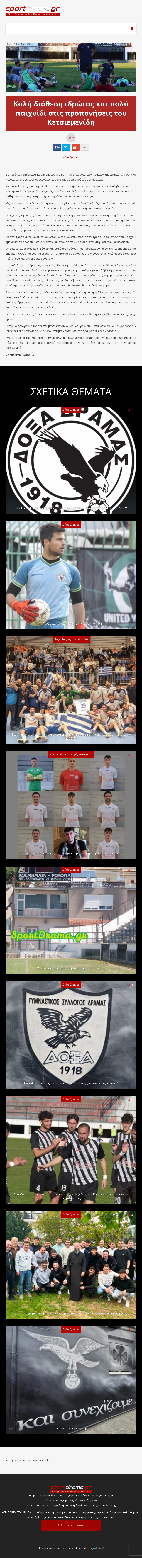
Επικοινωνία (74, 1525)
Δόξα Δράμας (71, 157)
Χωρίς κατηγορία (81, 754)
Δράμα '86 (81, 639)
